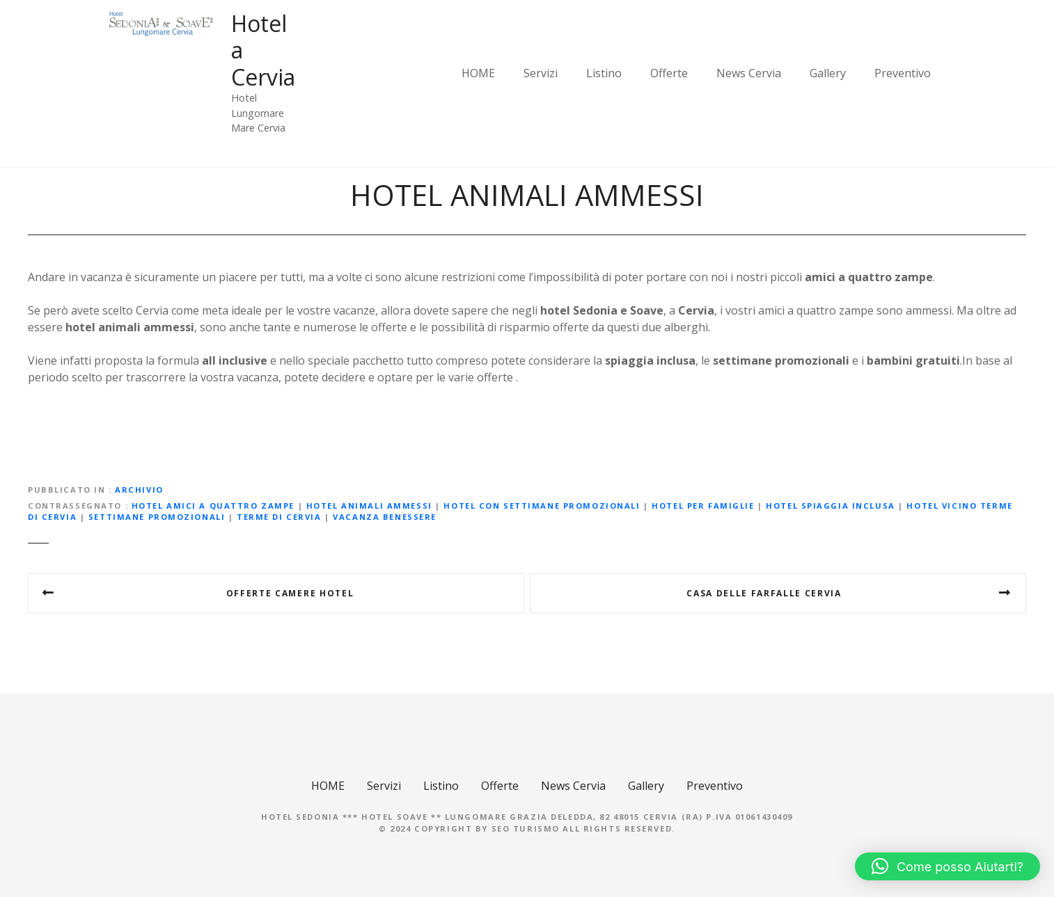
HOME (478, 73)
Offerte (669, 73)
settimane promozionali (157, 516)
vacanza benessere (384, 516)
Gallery (828, 73)
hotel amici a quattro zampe (213, 505)
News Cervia (748, 73)
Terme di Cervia (279, 516)
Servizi (541, 73)
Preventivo (902, 73)
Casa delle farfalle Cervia (764, 593)
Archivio (139, 489)
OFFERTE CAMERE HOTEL (290, 593)
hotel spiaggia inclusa (830, 505)
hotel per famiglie (703, 505)
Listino (604, 73)
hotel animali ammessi (369, 505)
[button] (947, 866)
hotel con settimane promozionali (541, 505)
